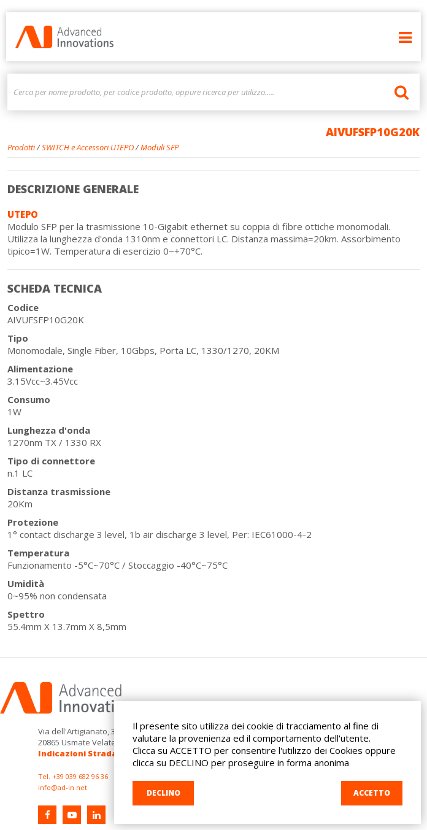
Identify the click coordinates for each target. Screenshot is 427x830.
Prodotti (21, 147)
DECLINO (163, 793)
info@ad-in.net (62, 787)
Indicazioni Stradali (80, 753)
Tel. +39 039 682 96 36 (73, 776)
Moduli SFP (159, 147)
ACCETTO (371, 793)
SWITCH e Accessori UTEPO (88, 147)
